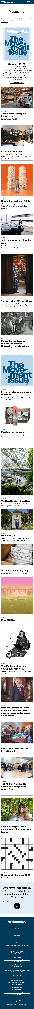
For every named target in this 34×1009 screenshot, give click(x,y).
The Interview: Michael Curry (16, 301)
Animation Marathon (12, 151)
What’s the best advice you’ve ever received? (13, 667)
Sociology (20, 75)
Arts (29, 74)
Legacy (12, 68)
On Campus (4, 111)
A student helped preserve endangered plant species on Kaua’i (17, 829)
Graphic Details (6, 149)
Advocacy (6, 77)
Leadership (6, 68)
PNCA (24, 67)
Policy (28, 77)
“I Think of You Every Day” (15, 570)
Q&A (2, 298)
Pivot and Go (8, 535)
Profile (25, 74)
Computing (14, 72)
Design (15, 67)
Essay (5, 75)
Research (22, 68)
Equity (17, 77)
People (17, 68)
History (9, 75)
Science (28, 68)
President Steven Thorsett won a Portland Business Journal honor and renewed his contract (15, 711)
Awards (29, 67)
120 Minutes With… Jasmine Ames (16, 241)
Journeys (4, 498)
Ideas (3, 198)
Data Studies (22, 72)
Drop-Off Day (8, 620)
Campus (10, 70)
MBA (25, 70)
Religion (14, 75)
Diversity (12, 77)
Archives (30, 18)
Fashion (19, 67)
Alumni (10, 67)
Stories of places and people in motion (16, 393)
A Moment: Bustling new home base (14, 115)
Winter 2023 (21, 19)
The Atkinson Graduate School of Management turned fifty (13, 787)
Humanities (23, 77)
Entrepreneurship (15, 74)
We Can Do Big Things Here (15, 501)
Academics (27, 75)
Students (4, 70)
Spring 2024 (12, 19)
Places (28, 72)
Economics (6, 74)
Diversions (19, 79)
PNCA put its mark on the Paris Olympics (14, 749)
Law (22, 74)
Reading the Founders (13, 432)
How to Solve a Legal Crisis (15, 201)
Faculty (3, 338)
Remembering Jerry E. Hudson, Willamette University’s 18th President (15, 344)
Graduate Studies (18, 70)
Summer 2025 (3, 19)
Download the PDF (17, 82)
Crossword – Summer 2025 (15, 875)
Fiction (14, 79)
